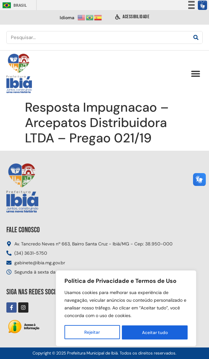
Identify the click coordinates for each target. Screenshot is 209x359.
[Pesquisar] (196, 37)
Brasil (13, 5)
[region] (126, 308)
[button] (195, 74)
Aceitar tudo (155, 332)
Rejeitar (92, 332)
